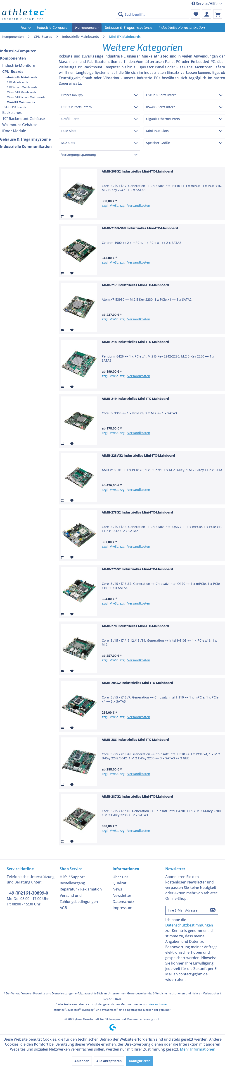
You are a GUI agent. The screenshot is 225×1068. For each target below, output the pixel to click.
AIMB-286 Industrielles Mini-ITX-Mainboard (135, 739)
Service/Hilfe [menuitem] (205, 3)
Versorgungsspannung (78, 154)
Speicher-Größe (158, 143)
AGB (63, 907)
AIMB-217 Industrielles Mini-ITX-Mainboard (135, 285)
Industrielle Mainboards (21, 77)
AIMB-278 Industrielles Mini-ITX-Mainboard (135, 626)
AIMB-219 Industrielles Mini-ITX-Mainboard (135, 398)
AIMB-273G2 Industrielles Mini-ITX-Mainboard (137, 512)
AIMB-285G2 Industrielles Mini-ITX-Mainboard (137, 683)
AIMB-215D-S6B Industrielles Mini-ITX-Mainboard (140, 228)
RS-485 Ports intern (160, 107)
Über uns (120, 876)
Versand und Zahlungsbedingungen (79, 898)
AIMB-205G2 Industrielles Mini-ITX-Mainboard (137, 171)
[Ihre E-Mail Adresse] (186, 910)
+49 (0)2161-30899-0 (27, 893)
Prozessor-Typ (72, 95)
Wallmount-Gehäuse (19, 124)
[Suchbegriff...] (152, 14)
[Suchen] (121, 14)
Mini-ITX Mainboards (21, 102)
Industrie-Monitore (18, 65)
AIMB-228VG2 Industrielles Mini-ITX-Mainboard (138, 455)
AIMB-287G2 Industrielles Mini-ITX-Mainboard (137, 796)
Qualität (119, 883)
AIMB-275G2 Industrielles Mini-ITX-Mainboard (137, 569)
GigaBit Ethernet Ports (163, 119)
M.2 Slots (68, 143)
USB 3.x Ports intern (76, 107)
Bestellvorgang (72, 883)
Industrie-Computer (18, 50)
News (117, 889)
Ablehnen (81, 1061)
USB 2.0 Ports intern (161, 95)
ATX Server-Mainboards (22, 87)
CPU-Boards (12, 71)
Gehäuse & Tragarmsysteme (25, 139)
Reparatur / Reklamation (81, 889)
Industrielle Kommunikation (26, 146)
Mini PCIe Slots (157, 131)
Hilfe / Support (72, 876)
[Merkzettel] (195, 14)
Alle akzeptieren (109, 1061)
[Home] (25, 27)
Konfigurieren (139, 1061)
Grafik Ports (70, 119)
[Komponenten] (87, 27)
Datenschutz (123, 901)
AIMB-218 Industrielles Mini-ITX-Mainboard (135, 342)
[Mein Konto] (206, 14)
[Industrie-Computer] (53, 27)
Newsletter (122, 895)
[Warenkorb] (217, 14)
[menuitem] (152, 14)
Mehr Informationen (197, 1049)
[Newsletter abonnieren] (213, 910)
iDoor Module (14, 130)
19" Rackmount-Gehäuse (23, 118)
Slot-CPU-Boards (15, 107)
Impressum (122, 907)
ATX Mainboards (17, 82)
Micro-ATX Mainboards (21, 92)
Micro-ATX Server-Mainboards (26, 97)
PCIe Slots (68, 131)
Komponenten (13, 58)
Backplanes (12, 112)
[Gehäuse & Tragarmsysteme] (128, 27)
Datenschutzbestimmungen (189, 925)
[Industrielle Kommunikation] (181, 27)
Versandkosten (138, 205)
